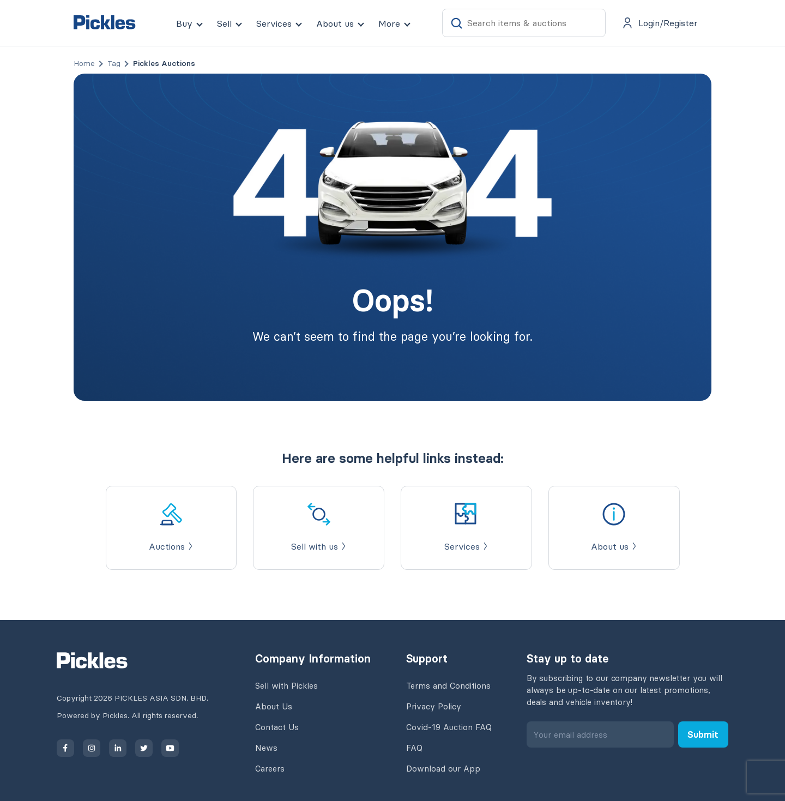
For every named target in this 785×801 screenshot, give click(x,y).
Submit (702, 734)
